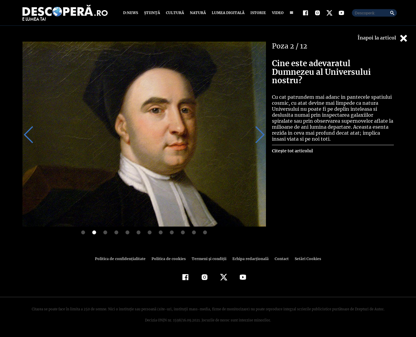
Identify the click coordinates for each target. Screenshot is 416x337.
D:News (131, 12)
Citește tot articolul (292, 142)
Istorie (257, 12)
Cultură (175, 12)
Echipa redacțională (249, 258)
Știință (152, 12)
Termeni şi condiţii (208, 258)
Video (276, 12)
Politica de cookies (169, 258)
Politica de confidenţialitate (123, 258)
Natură (197, 12)
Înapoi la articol (383, 38)
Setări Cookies (304, 258)
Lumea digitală (227, 12)
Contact (279, 258)
